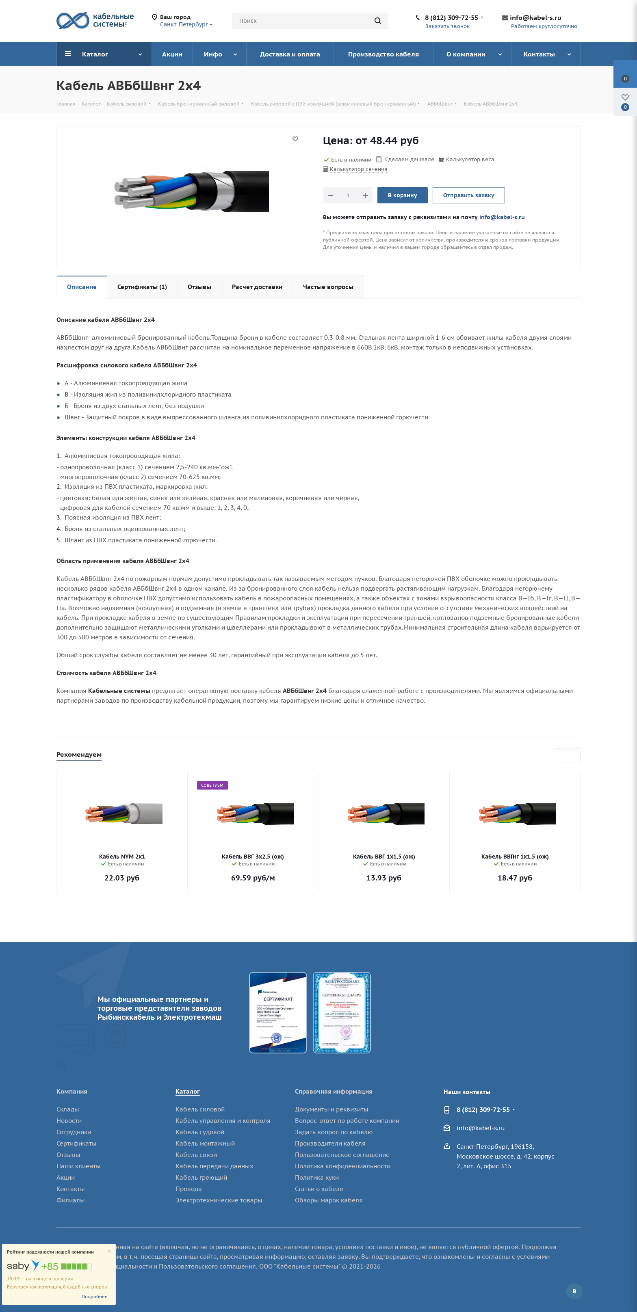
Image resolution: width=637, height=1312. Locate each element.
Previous (561, 756)
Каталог (188, 1091)
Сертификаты (76, 1143)
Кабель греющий (201, 1177)
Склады (67, 1109)
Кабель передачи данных (215, 1166)
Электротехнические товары (219, 1200)
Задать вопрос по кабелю (334, 1132)
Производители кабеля (330, 1143)
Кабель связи (196, 1155)
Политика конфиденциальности (342, 1166)
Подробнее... (96, 1296)
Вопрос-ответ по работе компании (347, 1120)
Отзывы (68, 1155)
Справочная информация (334, 1091)
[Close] (109, 1252)
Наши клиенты (78, 1166)
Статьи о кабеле (319, 1189)
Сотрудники (73, 1132)
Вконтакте (574, 1291)
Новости (69, 1120)
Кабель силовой (200, 1109)
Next (574, 756)
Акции (65, 1177)
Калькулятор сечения (359, 169)
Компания (71, 1091)
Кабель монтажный (205, 1143)
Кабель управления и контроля (223, 1120)
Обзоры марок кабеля (329, 1200)
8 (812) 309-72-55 (451, 17)
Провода (189, 1189)
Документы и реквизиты (331, 1109)
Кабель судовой (200, 1132)
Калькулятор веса (470, 159)
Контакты (70, 1189)
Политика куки (317, 1177)
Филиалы (70, 1200)
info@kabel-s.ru (535, 17)
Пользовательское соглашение (342, 1155)
